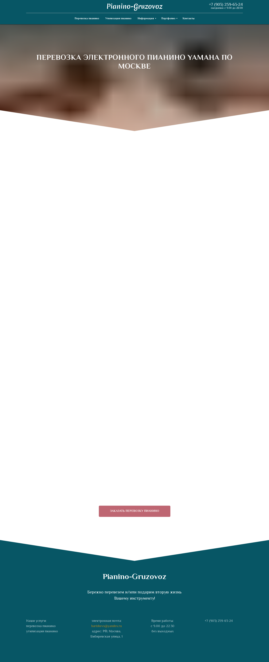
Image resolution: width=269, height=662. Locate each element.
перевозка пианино (41, 626)
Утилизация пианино (118, 19)
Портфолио (168, 19)
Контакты (188, 19)
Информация (146, 19)
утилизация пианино (42, 631)
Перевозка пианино (87, 19)
